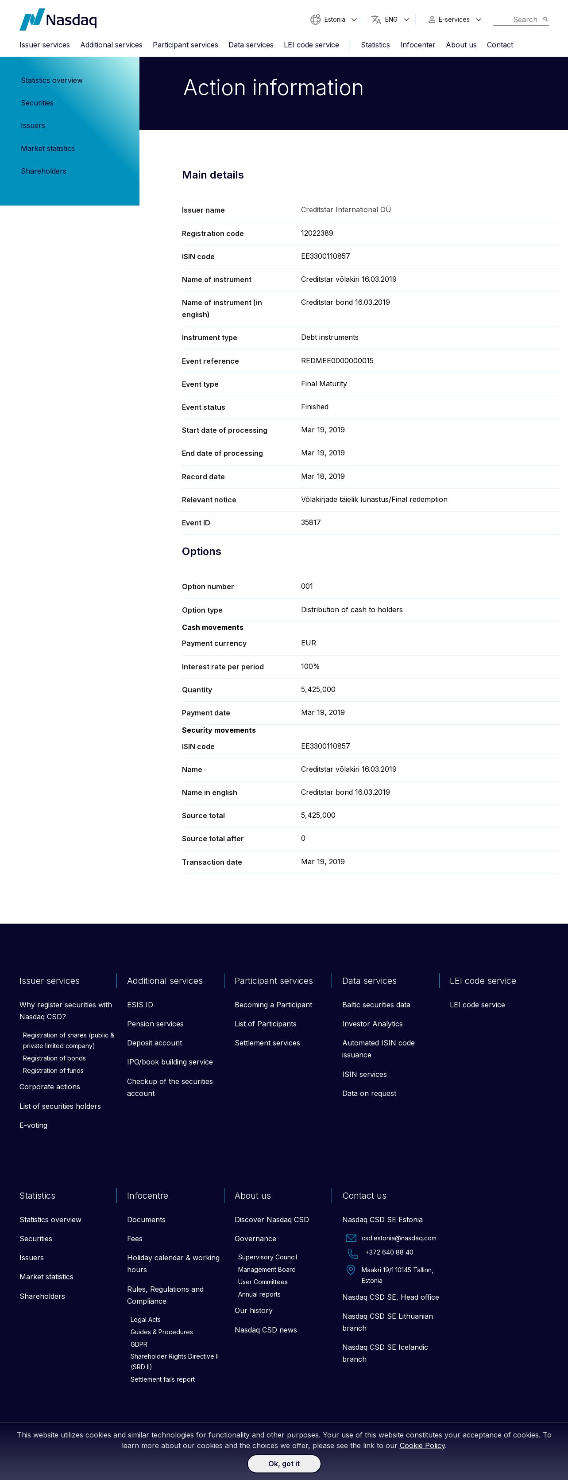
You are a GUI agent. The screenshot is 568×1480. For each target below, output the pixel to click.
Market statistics (48, 148)
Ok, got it (284, 1463)
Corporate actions (49, 1087)
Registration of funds (53, 1071)
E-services (454, 19)
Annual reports (259, 1295)
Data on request (369, 1094)
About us (461, 44)
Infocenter (418, 44)
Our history (254, 1311)
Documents (146, 1220)
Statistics (375, 44)
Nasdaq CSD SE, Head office (390, 1298)
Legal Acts (146, 1320)
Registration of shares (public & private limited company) (68, 1041)
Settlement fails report (163, 1380)
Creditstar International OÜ (346, 210)
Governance (255, 1239)
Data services (251, 44)
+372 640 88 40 (379, 1255)
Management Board (267, 1270)
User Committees (263, 1282)
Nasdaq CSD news (266, 1330)
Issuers (33, 125)
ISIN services (364, 1074)
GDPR (139, 1344)
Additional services (111, 44)
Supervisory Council (267, 1258)
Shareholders (43, 171)
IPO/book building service (170, 1062)
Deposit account (154, 1043)
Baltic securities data (376, 1005)
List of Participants (266, 1024)
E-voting (33, 1126)
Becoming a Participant (273, 1005)
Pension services (155, 1024)
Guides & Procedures (162, 1332)
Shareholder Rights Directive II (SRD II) (175, 1362)
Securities (37, 102)
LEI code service (311, 44)
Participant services (185, 44)
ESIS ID (140, 1005)
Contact (500, 44)
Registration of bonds (54, 1059)
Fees (135, 1239)
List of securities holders (60, 1106)
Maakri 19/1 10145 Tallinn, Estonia (389, 1275)
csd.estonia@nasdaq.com (391, 1239)
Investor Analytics (372, 1024)
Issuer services (44, 44)
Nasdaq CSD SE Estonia (382, 1220)
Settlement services (267, 1043)
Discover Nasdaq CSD (272, 1220)
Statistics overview (52, 80)
